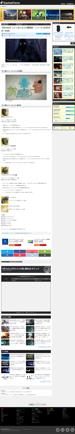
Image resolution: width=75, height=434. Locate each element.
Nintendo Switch (4, 415)
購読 (71, 128)
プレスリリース (65, 416)
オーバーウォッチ (20, 416)
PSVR (2, 416)
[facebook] (20, 251)
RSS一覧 (64, 412)
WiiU (2, 420)
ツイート (39, 33)
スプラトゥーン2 (20, 420)
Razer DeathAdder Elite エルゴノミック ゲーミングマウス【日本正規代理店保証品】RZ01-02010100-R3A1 (58, 35)
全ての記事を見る (63, 99)
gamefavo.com (9, 430)
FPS (17, 35)
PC (26, 278)
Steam (18, 415)
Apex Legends (19, 418)
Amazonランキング (20, 312)
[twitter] (7, 251)
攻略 (72, 107)
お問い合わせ (65, 415)
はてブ (45, 33)
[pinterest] (32, 251)
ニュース (67, 107)
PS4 (11, 35)
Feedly (63, 128)
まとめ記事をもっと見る (45, 381)
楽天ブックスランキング (31, 312)
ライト (37, 404)
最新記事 (18, 410)
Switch (35, 278)
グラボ (45, 278)
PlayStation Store (50, 410)
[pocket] (20, 254)
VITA (2, 419)
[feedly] (45, 251)
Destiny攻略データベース (8, 233)
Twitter (56, 128)
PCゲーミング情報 (35, 410)
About (63, 410)
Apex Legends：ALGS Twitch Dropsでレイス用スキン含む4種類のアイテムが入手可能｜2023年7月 (68, 88)
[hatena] (7, 254)
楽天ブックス (17, 245)
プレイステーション (21, 412)
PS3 (14, 35)
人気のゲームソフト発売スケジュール (64, 120)
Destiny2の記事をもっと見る (44, 346)
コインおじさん (22, 35)
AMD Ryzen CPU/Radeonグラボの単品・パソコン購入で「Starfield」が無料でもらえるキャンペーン (68, 81)
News (63, 4)
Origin (48, 413)
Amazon (11, 245)
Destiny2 (5, 35)
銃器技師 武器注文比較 (21, 233)
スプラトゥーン (35, 415)
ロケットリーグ (20, 422)
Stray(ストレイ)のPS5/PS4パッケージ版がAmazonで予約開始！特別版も (68, 94)
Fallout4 (33, 419)
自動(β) (31, 404)
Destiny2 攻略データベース (16, 261)
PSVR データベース (36, 422)
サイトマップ (65, 418)
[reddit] (32, 254)
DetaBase (70, 4)
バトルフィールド (20, 419)
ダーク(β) (43, 404)
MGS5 (33, 418)
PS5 (16, 278)
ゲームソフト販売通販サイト (38, 412)
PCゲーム (19, 423)
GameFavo (5, 429)
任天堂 (18, 413)
